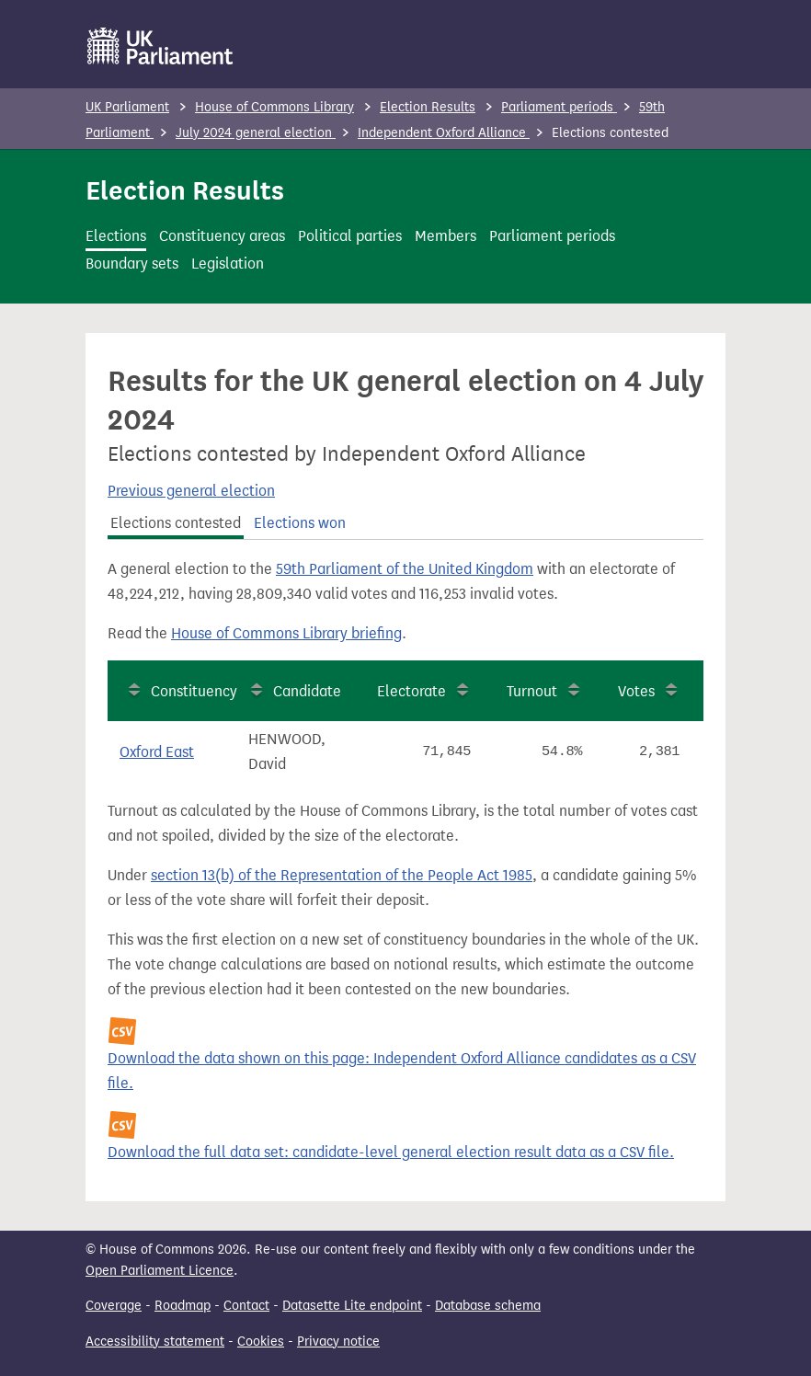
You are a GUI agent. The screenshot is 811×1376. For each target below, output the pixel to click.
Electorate (411, 691)
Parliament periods (559, 107)
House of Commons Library (274, 107)
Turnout (532, 691)
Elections (116, 236)
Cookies (260, 1341)
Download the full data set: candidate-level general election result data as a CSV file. (391, 1152)
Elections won (300, 523)
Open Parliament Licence (160, 1271)
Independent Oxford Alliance (444, 133)
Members (445, 236)
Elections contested (175, 523)
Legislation (227, 263)
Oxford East (157, 752)
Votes (636, 691)
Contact (246, 1305)
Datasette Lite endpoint (352, 1305)
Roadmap (182, 1305)
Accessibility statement (155, 1341)
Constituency (194, 691)
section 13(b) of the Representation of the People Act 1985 (341, 875)
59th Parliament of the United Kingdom (404, 569)
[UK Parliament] (160, 46)
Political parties (350, 236)
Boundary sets (132, 263)
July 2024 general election (256, 133)
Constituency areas (222, 236)
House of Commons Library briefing (286, 633)
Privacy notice (338, 1341)
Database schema (488, 1305)
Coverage (114, 1305)
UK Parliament (127, 107)
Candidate (307, 691)
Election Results (427, 107)
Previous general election (191, 490)
